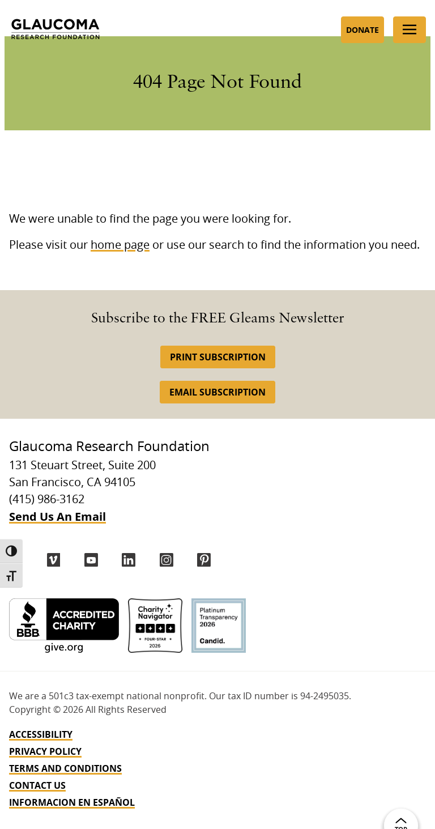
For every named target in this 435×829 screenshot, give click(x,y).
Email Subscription (217, 392)
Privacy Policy (45, 751)
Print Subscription (218, 357)
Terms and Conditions (65, 768)
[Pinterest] (204, 560)
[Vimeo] (54, 560)
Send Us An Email (57, 516)
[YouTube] (91, 560)
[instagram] (166, 560)
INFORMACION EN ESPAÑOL (72, 802)
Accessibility (40, 734)
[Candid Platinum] (218, 625)
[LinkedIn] (128, 560)
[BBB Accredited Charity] (64, 625)
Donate (362, 29)
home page (120, 245)
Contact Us (37, 785)
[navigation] (217, 768)
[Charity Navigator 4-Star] (155, 625)
